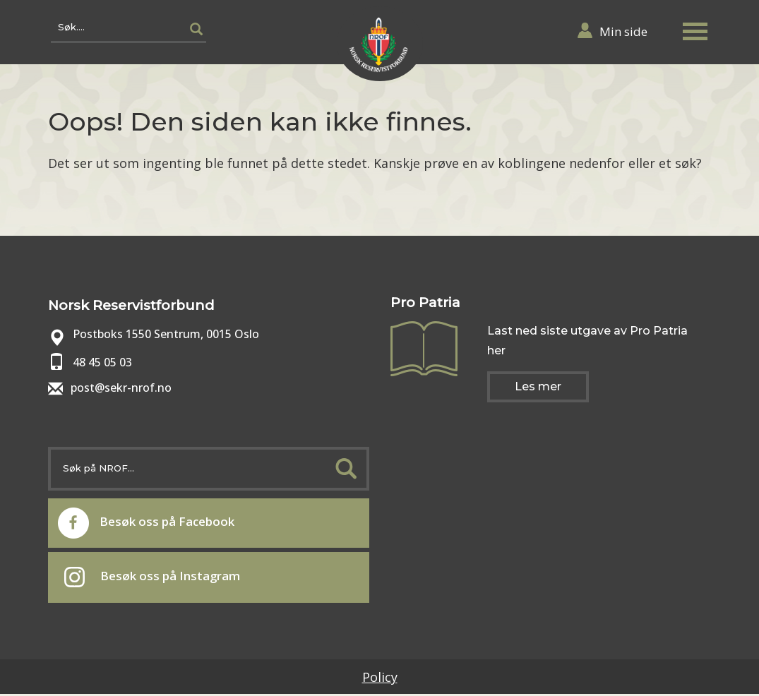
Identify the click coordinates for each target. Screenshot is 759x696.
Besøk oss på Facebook (154, 523)
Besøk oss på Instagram (160, 578)
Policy (380, 679)
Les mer (538, 386)
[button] (699, 30)
